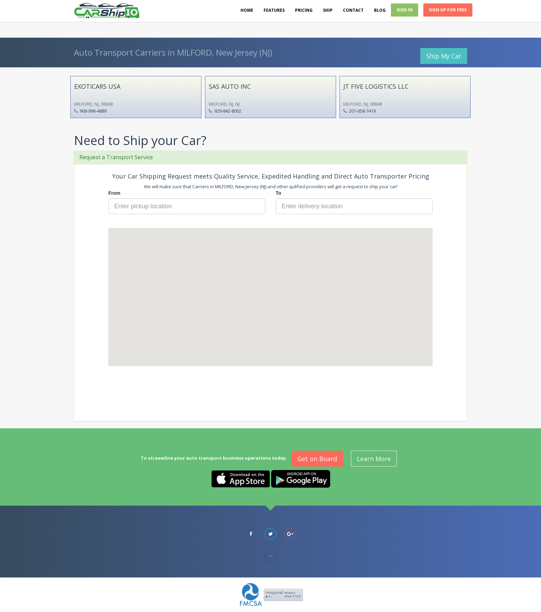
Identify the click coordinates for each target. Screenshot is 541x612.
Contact (353, 10)
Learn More (374, 459)
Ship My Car (443, 56)
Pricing (304, 10)
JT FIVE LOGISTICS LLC (376, 86)
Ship (328, 10)
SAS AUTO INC (230, 86)
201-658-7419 (362, 111)
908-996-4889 (93, 111)
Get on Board (317, 459)
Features (274, 10)
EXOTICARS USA (97, 86)
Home (246, 10)
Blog (380, 10)
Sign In (404, 10)
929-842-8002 (227, 111)
